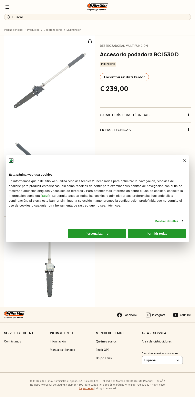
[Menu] (7, 7)
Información (58, 341)
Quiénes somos (106, 341)
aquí (45, 195)
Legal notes (86, 388)
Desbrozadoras (53, 29)
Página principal (13, 29)
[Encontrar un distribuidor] (124, 77)
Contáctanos (12, 341)
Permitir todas (157, 233)
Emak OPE (103, 349)
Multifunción (73, 29)
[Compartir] (90, 41)
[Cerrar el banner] (184, 160)
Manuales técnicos (62, 349)
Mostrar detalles (166, 221)
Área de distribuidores (157, 341)
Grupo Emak (104, 358)
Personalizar (97, 233)
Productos (33, 29)
